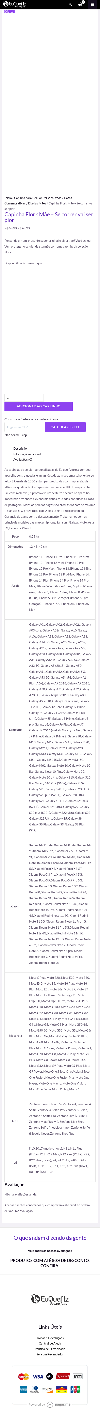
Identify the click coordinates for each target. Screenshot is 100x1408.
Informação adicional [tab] (27, 454)
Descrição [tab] (20, 448)
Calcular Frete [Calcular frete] (65, 427)
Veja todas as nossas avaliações (50, 1250)
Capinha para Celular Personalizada (38, 198)
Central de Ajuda (50, 1343)
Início (8, 198)
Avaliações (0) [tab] (22, 459)
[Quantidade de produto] (24, 398)
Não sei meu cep (15, 435)
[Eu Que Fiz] (14, 4)
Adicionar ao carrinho (39, 406)
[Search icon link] (70, 4)
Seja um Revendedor (50, 1354)
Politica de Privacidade (50, 1349)
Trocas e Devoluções (50, 1338)
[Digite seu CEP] (23, 427)
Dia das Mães (37, 203)
